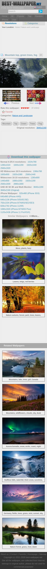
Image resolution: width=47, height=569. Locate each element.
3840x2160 (41, 128)
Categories (31, 23)
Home (4, 16)
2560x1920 (5, 168)
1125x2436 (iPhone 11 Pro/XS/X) (15, 212)
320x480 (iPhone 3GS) (29, 193)
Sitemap (42, 554)
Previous (11, 97)
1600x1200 (18, 165)
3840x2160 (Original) (10, 190)
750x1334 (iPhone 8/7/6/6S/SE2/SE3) (17, 203)
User (14, 20)
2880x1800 (18, 184)
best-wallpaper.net (34, 557)
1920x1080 (17, 174)
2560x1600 (5, 184)
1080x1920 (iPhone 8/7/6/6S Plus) (16, 209)
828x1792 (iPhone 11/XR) (12, 206)
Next (36, 97)
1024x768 (32, 162)
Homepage (32, 554)
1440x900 (5, 181)
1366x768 (37, 171)
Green (23, 124)
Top (29, 16)
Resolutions (9, 23)
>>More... (34, 216)
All (12, 16)
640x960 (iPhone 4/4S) (11, 196)
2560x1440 (30, 174)
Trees (32, 124)
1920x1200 (30, 181)
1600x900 (5, 174)
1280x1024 (5, 165)
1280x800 (35, 178)
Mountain (6, 124)
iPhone (5, 20)
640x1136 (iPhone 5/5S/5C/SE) (14, 200)
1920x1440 (31, 165)
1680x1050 (17, 181)
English (38, 7)
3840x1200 (38, 187)
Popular (20, 16)
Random (39, 16)
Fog (40, 124)
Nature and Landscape (30, 27)
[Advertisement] (23, 48)
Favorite (9, 112)
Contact (13, 554)
